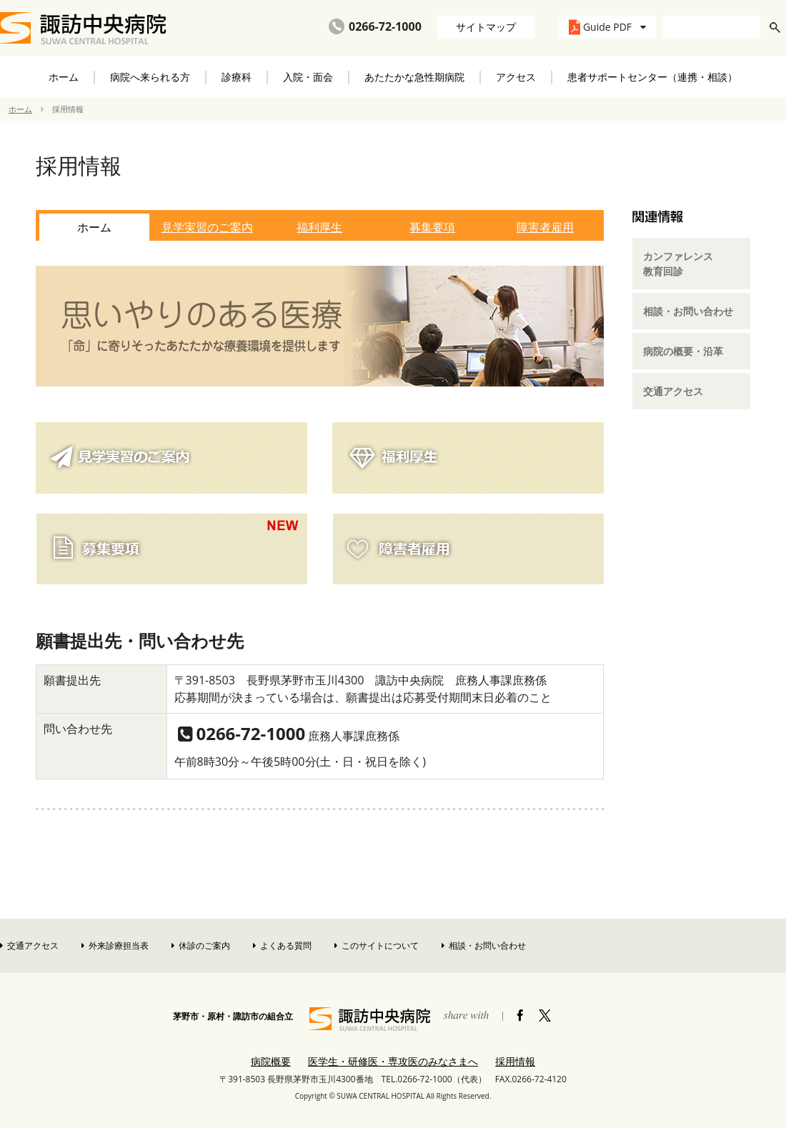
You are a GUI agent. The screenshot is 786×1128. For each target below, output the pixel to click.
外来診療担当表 (115, 945)
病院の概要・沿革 (683, 351)
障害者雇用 (545, 227)
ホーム (64, 77)
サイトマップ (486, 27)
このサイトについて (376, 945)
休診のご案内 (200, 945)
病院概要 (271, 1061)
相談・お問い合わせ (688, 311)
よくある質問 (282, 945)
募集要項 (432, 227)
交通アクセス (673, 391)
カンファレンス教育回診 (678, 263)
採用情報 (515, 1061)
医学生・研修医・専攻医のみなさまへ (393, 1061)
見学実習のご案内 (207, 227)
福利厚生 (319, 227)
